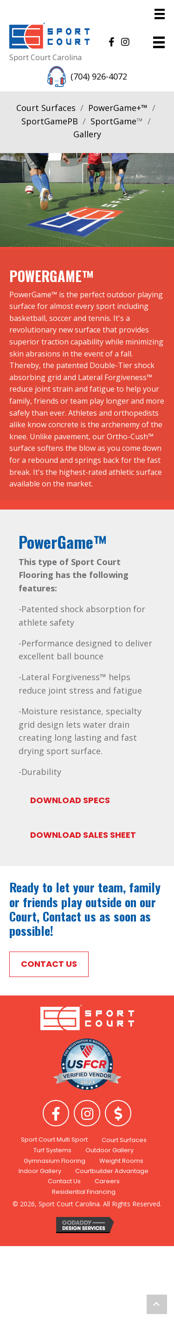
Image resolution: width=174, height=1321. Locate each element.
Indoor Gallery (40, 1171)
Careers (107, 1181)
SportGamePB (49, 121)
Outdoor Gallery (109, 1150)
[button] (111, 42)
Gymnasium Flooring (54, 1160)
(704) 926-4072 (99, 76)
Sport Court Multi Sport (54, 1139)
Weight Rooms (121, 1160)
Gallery (87, 134)
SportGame (113, 121)
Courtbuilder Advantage (111, 1171)
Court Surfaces (46, 107)
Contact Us (64, 1181)
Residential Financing (84, 1191)
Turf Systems (52, 1150)
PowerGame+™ (118, 107)
